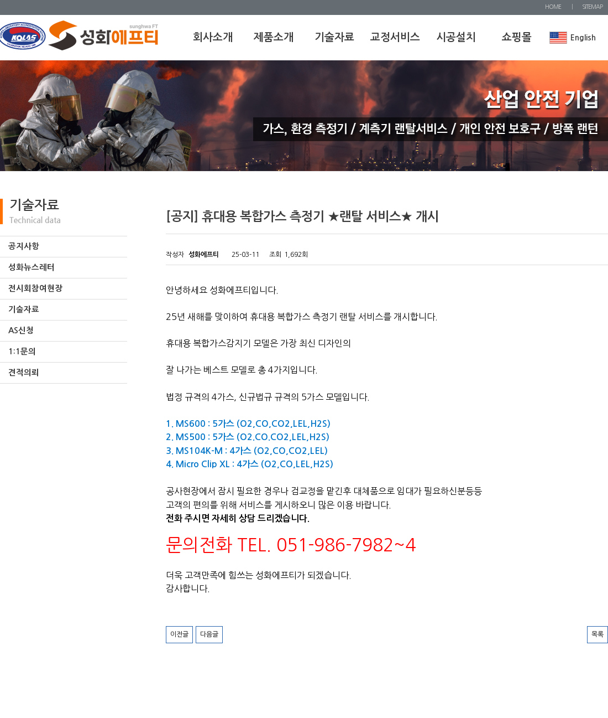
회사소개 (213, 37)
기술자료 (334, 37)
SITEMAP (592, 7)
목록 (597, 634)
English (583, 38)
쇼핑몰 (517, 37)
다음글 (209, 634)
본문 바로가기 (0, 0)
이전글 (179, 634)
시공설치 (456, 37)
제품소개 (273, 37)
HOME (553, 7)
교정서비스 (395, 37)
